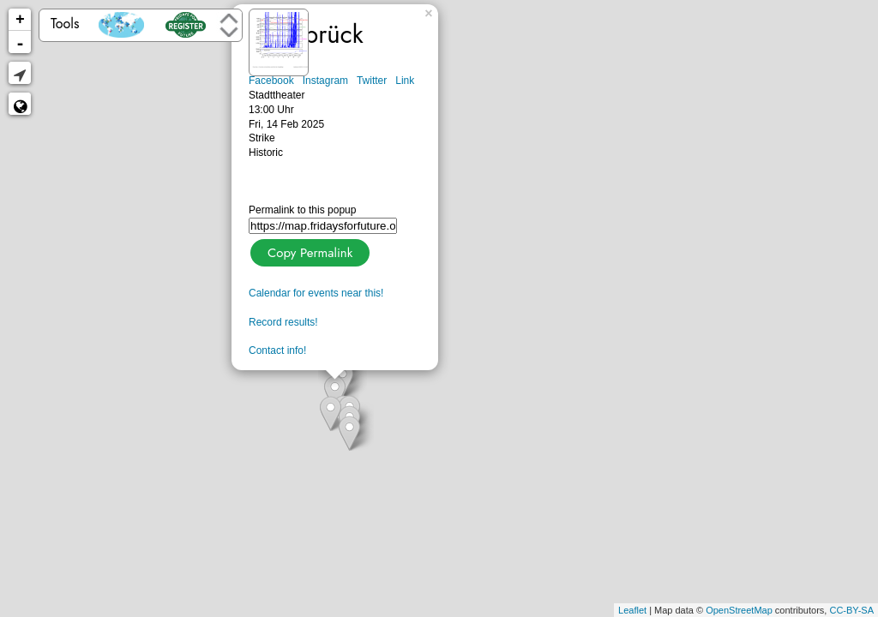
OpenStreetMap (739, 610)
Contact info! (277, 350)
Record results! (283, 322)
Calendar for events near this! (316, 293)
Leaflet (632, 610)
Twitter (372, 81)
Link (404, 81)
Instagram (325, 81)
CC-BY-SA (851, 610)
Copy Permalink (308, 250)
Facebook (271, 81)
